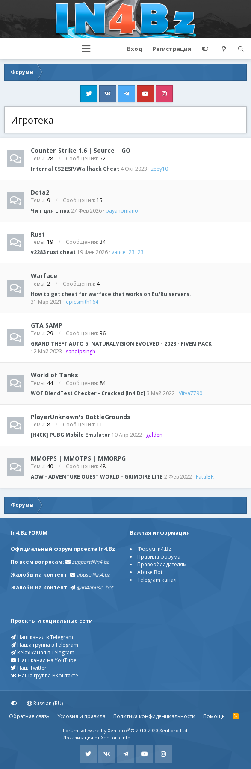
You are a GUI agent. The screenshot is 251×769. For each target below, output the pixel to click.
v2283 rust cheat (53, 252)
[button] (86, 48)
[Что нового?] (224, 49)
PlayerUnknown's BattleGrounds (80, 416)
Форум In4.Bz (154, 549)
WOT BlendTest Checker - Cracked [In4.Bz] (88, 393)
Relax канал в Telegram (42, 652)
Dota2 (40, 192)
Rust (38, 234)
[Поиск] (240, 49)
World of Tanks (54, 375)
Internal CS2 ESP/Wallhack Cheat (75, 168)
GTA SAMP (46, 325)
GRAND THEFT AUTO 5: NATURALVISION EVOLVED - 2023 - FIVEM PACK (121, 343)
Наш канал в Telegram (42, 637)
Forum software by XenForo (126, 730)
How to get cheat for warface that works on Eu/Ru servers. (111, 294)
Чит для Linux (50, 210)
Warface (44, 276)
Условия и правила (81, 716)
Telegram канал (157, 579)
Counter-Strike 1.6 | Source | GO (80, 150)
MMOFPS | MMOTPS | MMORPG (78, 458)
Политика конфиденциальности (154, 716)
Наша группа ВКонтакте (44, 675)
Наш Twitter (29, 667)
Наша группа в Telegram (44, 644)
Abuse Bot (149, 572)
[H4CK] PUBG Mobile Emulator (70, 434)
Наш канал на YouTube (44, 660)
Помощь (214, 716)
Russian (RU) (45, 703)
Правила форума (158, 556)
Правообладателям (162, 564)
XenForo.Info (115, 737)
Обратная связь (29, 716)
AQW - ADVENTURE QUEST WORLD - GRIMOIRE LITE (97, 476)
